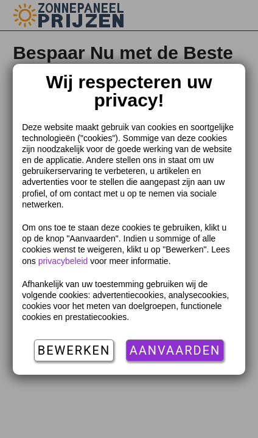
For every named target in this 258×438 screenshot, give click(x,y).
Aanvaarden (175, 350)
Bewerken (74, 350)
